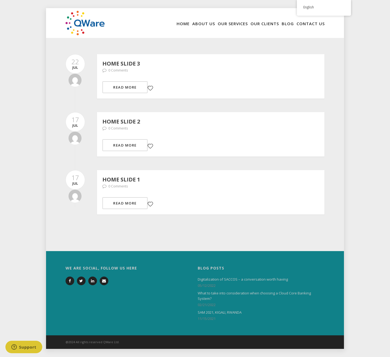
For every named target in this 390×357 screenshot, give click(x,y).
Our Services (233, 23)
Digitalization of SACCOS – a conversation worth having (243, 279)
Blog (288, 23)
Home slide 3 (121, 63)
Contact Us (311, 23)
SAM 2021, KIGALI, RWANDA (220, 312)
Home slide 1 (121, 179)
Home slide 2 (121, 121)
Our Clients (265, 23)
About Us (203, 23)
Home (183, 23)
